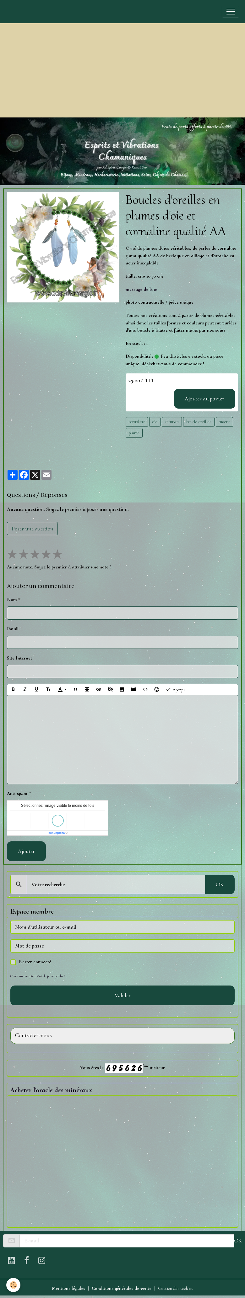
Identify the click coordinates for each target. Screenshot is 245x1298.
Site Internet (19, 658)
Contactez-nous (33, 1035)
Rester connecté (35, 962)
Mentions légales (68, 1288)
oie (154, 421)
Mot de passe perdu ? (50, 976)
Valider (123, 995)
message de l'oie (141, 289)
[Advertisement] (122, 70)
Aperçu (175, 689)
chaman (172, 421)
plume (134, 433)
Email (13, 629)
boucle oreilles (198, 421)
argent (224, 421)
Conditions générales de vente (121, 1288)
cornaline (137, 421)
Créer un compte (22, 976)
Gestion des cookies (175, 1288)
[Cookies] (13, 1285)
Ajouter (26, 851)
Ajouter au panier (204, 398)
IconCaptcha (56, 832)
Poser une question (32, 528)
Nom (12, 599)
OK (220, 884)
